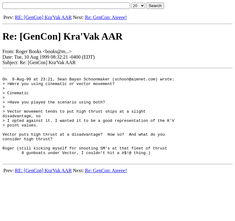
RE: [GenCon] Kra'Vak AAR (43, 17)
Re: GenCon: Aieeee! (106, 17)
